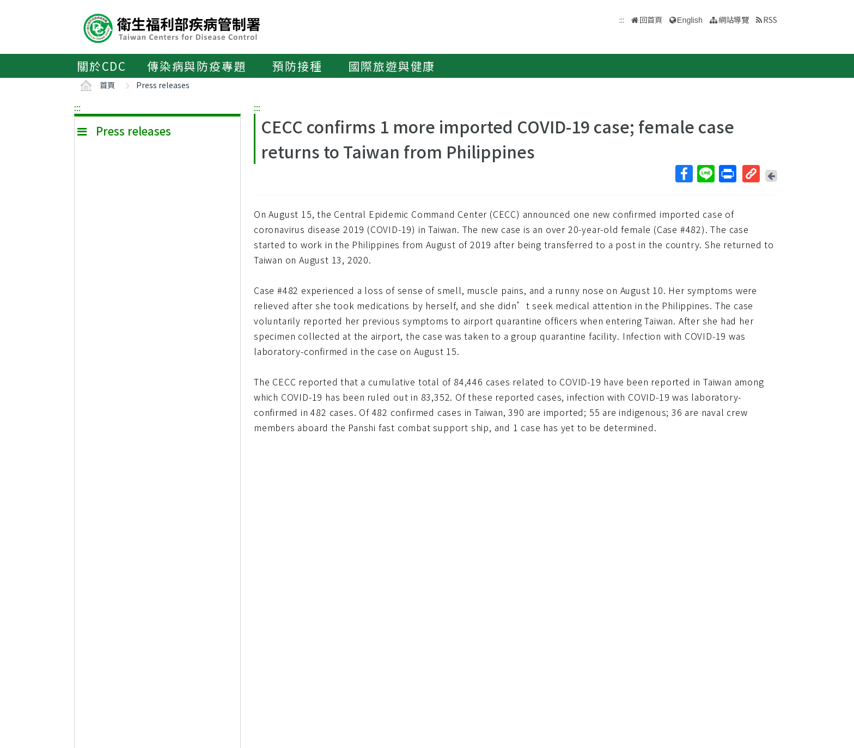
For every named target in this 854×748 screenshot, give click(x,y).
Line (705, 173)
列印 (727, 173)
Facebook (683, 173)
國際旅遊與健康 (392, 66)
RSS (770, 19)
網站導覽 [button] (733, 19)
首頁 (107, 84)
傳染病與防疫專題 (196, 66)
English (690, 20)
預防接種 (297, 66)
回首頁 (650, 19)
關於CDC (101, 66)
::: (77, 107)
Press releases (163, 84)
